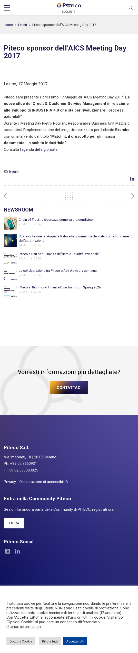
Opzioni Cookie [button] (20, 641)
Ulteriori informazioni (24, 626)
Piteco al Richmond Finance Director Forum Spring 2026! (60, 287)
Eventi (22, 25)
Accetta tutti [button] (75, 641)
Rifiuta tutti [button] (50, 641)
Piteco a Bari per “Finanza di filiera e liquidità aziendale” (59, 254)
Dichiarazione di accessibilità (43, 481)
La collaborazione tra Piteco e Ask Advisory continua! (58, 271)
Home (8, 25)
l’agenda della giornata (38, 149)
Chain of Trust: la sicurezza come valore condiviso (56, 220)
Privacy (10, 481)
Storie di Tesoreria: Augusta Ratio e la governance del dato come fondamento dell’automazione (76, 238)
